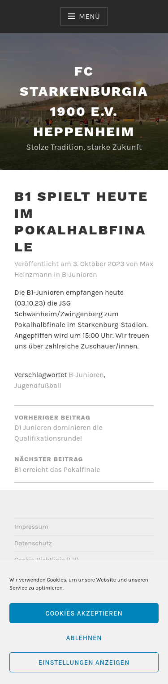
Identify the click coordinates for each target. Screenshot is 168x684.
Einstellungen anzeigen (84, 663)
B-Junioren (79, 274)
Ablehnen (84, 638)
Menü (89, 16)
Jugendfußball (37, 385)
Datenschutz (33, 543)
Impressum (31, 527)
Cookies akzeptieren (83, 613)
